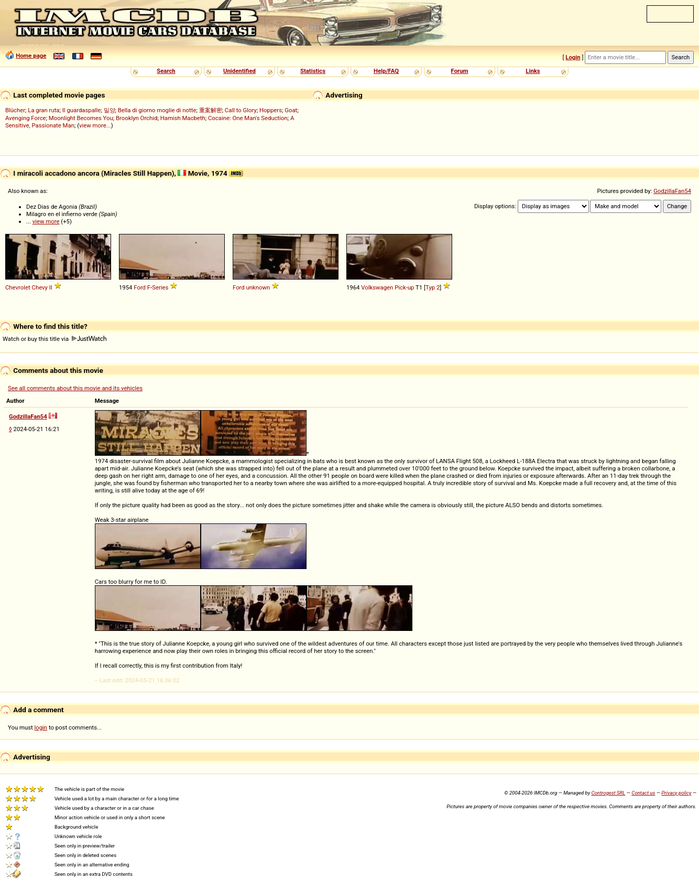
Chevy (40, 287)
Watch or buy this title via (54, 338)
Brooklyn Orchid (136, 118)
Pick (400, 287)
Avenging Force (25, 118)
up (411, 287)
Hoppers (270, 110)
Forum (459, 70)
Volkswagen (377, 287)
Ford (140, 287)
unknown (258, 287)
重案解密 (210, 110)
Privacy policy (676, 793)
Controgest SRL (608, 793)
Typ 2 (432, 287)
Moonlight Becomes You (81, 118)
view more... (95, 125)
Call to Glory (241, 110)
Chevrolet (17, 287)
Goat (291, 110)
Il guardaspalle (81, 110)
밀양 (109, 110)
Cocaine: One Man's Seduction (248, 118)
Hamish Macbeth (182, 118)
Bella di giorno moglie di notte (157, 110)
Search (166, 70)
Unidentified (239, 70)
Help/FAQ (386, 70)
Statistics (312, 70)
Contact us (643, 793)
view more (46, 221)
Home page (31, 55)
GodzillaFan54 (672, 191)
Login (572, 57)
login (41, 727)
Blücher (15, 110)
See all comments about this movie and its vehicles (75, 388)
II (50, 287)
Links (533, 70)
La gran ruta (43, 110)
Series (160, 287)
